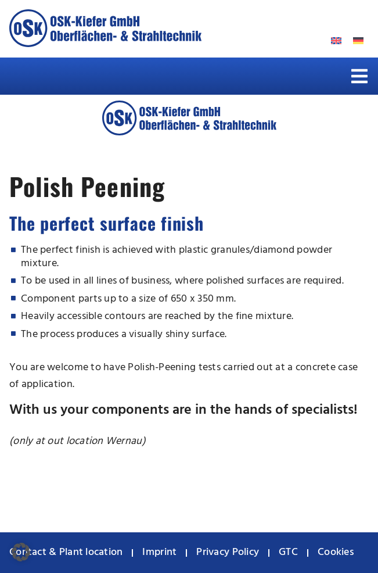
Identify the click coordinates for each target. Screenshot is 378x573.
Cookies (336, 552)
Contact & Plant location (66, 552)
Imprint (159, 552)
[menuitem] (358, 41)
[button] (359, 76)
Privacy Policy (227, 552)
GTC (288, 552)
